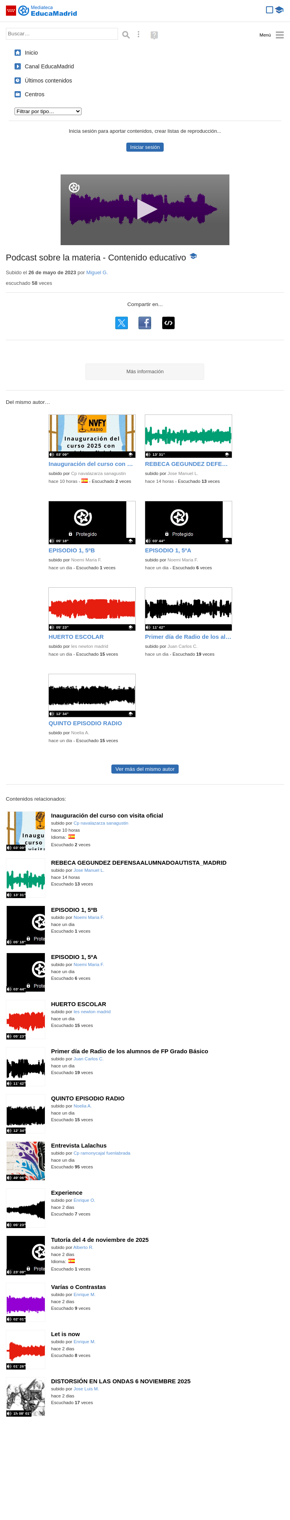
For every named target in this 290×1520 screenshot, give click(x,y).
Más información (145, 371)
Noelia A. (80, 732)
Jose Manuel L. (183, 473)
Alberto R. (83, 1247)
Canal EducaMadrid (49, 66)
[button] (145, 209)
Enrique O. (84, 1200)
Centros (34, 94)
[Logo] (74, 187)
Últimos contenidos (48, 80)
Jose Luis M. (86, 1388)
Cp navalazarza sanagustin (98, 473)
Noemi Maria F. (86, 559)
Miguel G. (97, 272)
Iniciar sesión (145, 147)
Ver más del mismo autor (144, 769)
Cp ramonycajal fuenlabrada (102, 1153)
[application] (145, 209)
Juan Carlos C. (183, 646)
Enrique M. (85, 1294)
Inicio (31, 53)
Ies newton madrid (89, 646)
